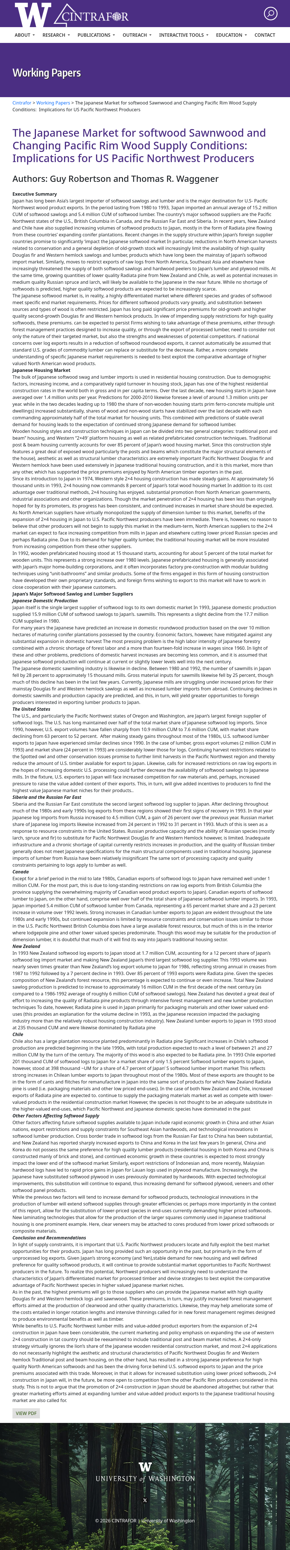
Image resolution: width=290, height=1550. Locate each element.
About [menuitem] (23, 35)
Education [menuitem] (230, 35)
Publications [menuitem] (95, 35)
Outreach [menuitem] (135, 35)
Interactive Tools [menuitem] (182, 35)
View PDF (26, 1413)
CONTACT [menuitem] (265, 35)
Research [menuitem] (54, 35)
